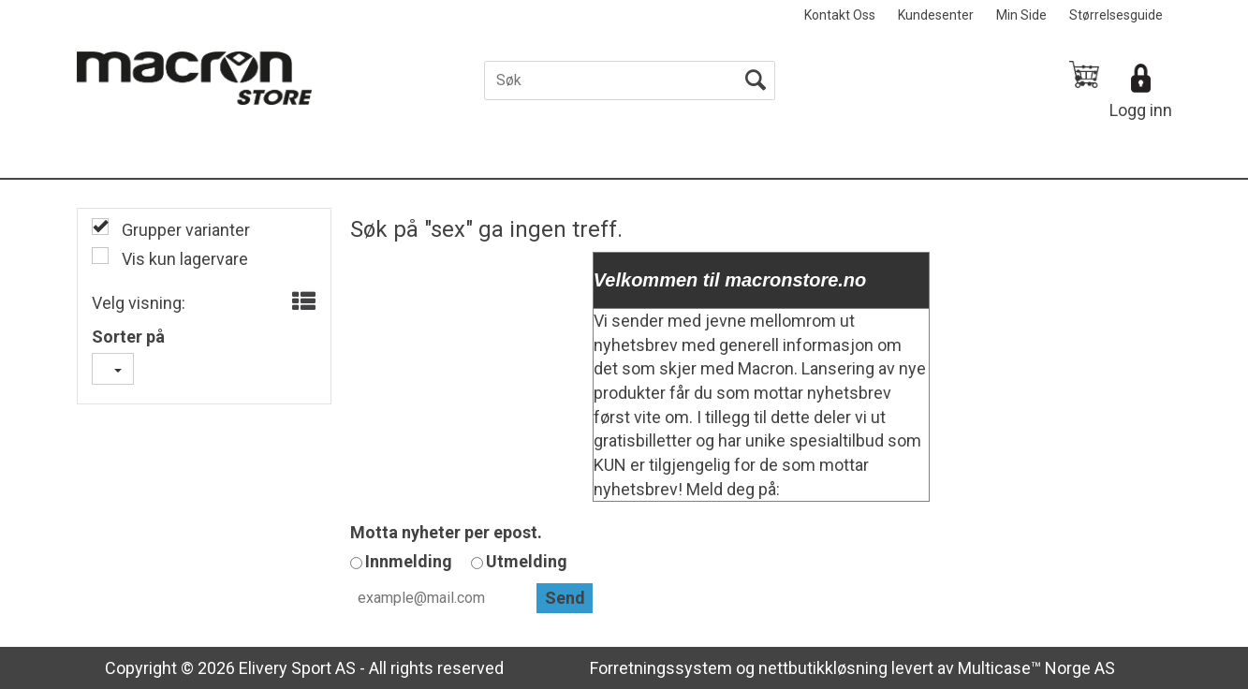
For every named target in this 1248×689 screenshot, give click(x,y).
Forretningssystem (661, 668)
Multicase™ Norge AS (1036, 668)
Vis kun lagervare (183, 259)
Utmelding (526, 561)
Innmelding (408, 561)
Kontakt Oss (839, 14)
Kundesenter (936, 14)
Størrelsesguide (1116, 14)
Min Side (1021, 14)
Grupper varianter (184, 230)
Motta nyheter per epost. (446, 532)
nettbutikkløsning (823, 668)
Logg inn (1140, 110)
